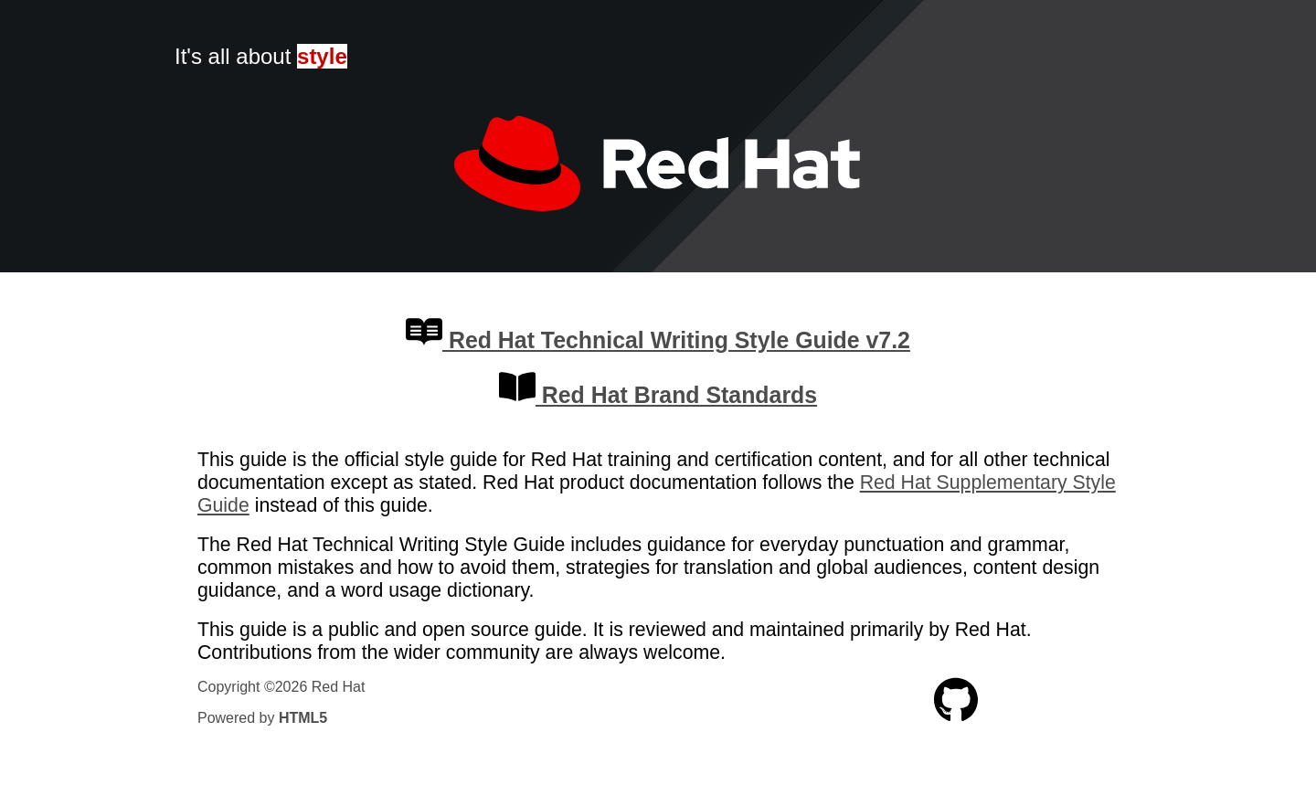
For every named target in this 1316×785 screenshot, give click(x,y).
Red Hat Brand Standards (658, 395)
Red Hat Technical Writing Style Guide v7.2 (658, 340)
